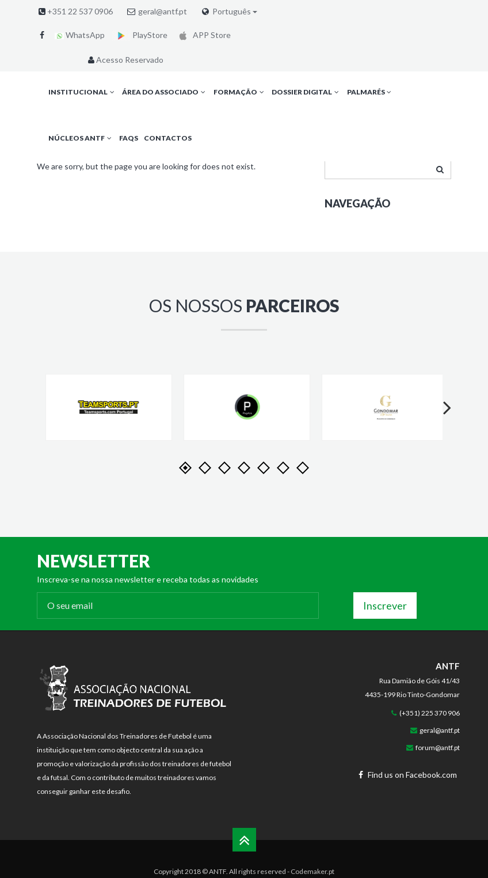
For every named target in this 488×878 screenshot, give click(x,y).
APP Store (203, 35)
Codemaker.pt (312, 871)
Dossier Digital (306, 92)
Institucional (82, 92)
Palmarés (370, 92)
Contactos (168, 138)
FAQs (128, 138)
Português (234, 11)
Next (442, 418)
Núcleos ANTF (80, 138)
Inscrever (385, 605)
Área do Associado (164, 92)
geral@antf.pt (162, 11)
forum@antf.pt (437, 747)
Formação (240, 92)
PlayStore (139, 35)
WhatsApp (80, 35)
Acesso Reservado (124, 60)
